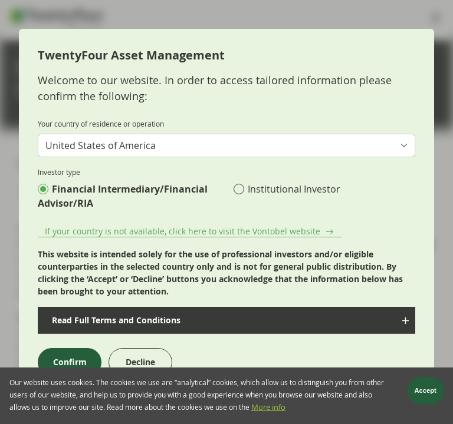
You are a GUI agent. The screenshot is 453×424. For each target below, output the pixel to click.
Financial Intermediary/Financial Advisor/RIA (123, 196)
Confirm (70, 361)
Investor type (59, 172)
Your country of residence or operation (101, 123)
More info (268, 410)
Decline (140, 361)
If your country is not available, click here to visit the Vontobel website (182, 231)
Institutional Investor (294, 189)
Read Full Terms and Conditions (115, 320)
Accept (425, 393)
